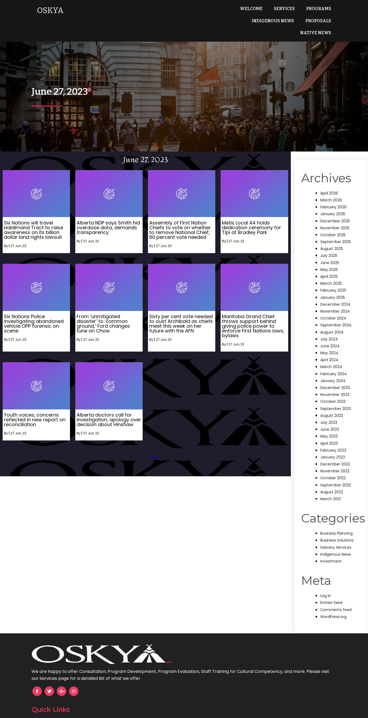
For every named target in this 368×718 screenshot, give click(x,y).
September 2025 (335, 229)
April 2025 (329, 264)
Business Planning (336, 521)
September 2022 (335, 472)
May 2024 (329, 341)
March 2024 (331, 354)
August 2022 (331, 479)
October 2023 (333, 389)
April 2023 (329, 431)
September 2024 (336, 313)
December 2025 (335, 208)
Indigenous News (335, 542)
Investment (331, 549)
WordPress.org (333, 604)
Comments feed (336, 597)
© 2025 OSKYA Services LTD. (184, 710)
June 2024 (330, 333)
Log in (325, 583)
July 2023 (328, 410)
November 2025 (334, 215)
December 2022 (335, 452)
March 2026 (331, 188)
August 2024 (332, 320)
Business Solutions (337, 528)
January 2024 (332, 368)
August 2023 (331, 403)
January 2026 (332, 202)
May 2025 (329, 257)
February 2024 (333, 361)
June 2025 (329, 250)
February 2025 (333, 278)
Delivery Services (335, 535)
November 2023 (334, 382)
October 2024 (333, 306)
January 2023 (332, 445)
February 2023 (333, 438)
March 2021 (330, 486)
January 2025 (332, 285)
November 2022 (334, 459)
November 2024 (335, 299)
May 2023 (329, 424)
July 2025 (328, 243)
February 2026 (333, 195)
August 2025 (331, 236)
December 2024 (335, 292)
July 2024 (329, 327)
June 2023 (329, 417)
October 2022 (333, 466)
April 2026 (329, 181)
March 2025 (331, 271)
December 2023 (335, 375)
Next (155, 445)
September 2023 (335, 396)
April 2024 (329, 348)
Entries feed (331, 590)
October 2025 (333, 222)
